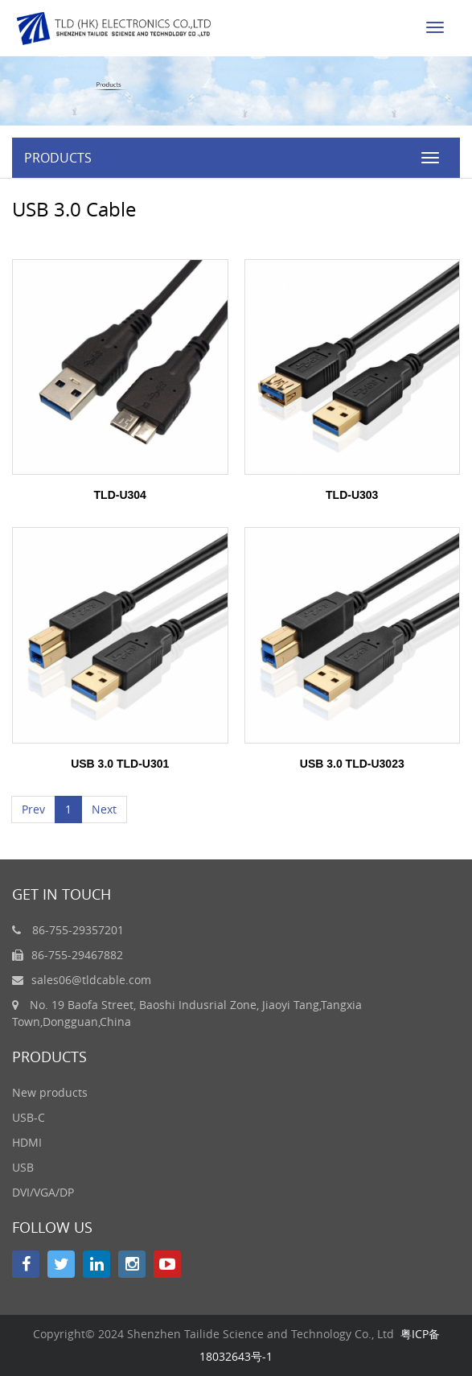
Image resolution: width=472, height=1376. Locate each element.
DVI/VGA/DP (43, 1192)
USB (23, 1167)
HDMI (27, 1142)
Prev (33, 809)
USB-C (28, 1117)
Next (104, 809)
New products (50, 1092)
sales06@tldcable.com (91, 979)
